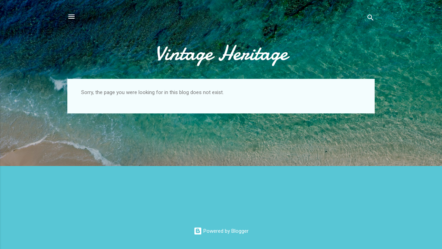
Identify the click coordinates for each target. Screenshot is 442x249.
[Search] (370, 18)
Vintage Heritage (221, 53)
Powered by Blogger (221, 231)
